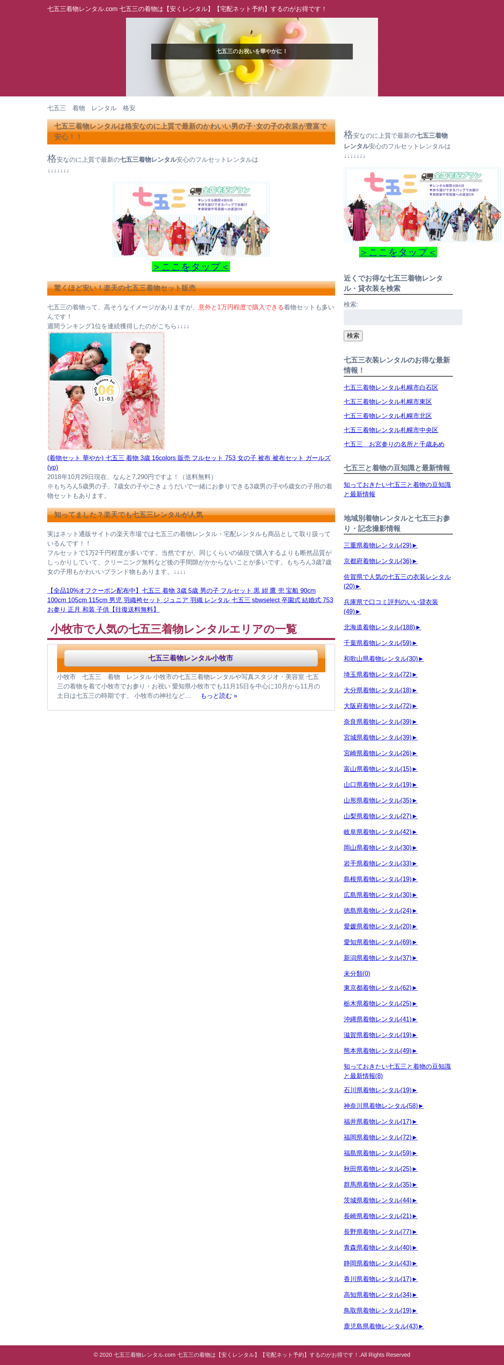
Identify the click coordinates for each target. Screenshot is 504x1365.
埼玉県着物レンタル (377, 674)
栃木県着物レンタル (377, 1003)
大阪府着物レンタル (377, 706)
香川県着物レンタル (377, 1279)
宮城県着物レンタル (377, 737)
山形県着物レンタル (377, 800)
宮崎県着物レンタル (377, 753)
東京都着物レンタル (377, 987)
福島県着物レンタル (377, 1153)
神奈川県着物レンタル (381, 1105)
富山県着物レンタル (377, 769)
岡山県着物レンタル (377, 847)
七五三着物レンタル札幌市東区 (388, 401)
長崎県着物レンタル (377, 1216)
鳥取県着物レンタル (377, 1310)
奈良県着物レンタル (377, 721)
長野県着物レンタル (377, 1231)
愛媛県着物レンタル (377, 926)
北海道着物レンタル (379, 627)
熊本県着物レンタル (377, 1050)
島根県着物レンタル (377, 879)
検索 (353, 335)
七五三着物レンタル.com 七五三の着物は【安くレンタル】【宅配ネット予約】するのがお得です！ (187, 9)
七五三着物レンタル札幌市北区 (388, 415)
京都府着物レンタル (377, 561)
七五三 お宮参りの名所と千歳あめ (394, 444)
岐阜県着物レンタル (377, 832)
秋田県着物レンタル (377, 1168)
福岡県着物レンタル (377, 1137)
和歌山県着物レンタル (381, 658)
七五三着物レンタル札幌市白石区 (391, 387)
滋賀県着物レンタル (377, 1035)
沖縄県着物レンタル (377, 1019)
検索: (351, 304)
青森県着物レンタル (377, 1247)
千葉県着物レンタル (377, 643)
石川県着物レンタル (377, 1090)
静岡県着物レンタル (377, 1263)
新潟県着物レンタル (377, 957)
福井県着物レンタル (377, 1121)
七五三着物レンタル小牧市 (190, 658)
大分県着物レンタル (377, 690)
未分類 (357, 973)
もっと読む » (218, 695)
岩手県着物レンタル (377, 863)
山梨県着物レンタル (377, 816)
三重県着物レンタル (377, 545)
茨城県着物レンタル (377, 1200)
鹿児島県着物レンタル (381, 1326)
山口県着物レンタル (377, 784)
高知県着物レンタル (377, 1294)
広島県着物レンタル (377, 895)
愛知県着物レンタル (377, 942)
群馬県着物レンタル (377, 1184)
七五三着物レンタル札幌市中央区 (391, 430)
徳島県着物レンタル (377, 910)
